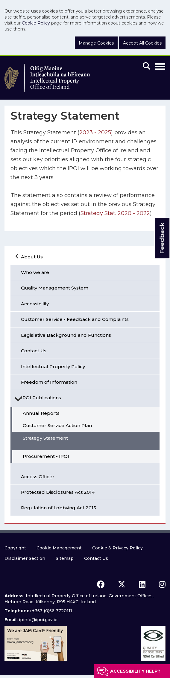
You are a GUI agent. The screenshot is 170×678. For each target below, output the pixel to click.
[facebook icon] (100, 584)
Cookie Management (59, 548)
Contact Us (96, 558)
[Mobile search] (146, 66)
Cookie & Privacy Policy (117, 548)
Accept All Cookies (142, 43)
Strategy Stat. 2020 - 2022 (115, 213)
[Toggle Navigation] (160, 65)
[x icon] (121, 584)
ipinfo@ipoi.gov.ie (38, 619)
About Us (32, 257)
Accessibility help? (135, 671)
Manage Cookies (96, 43)
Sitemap (65, 558)
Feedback (162, 238)
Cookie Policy (36, 23)
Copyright (15, 548)
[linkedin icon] (142, 584)
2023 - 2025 (95, 132)
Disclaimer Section (24, 558)
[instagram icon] (162, 584)
